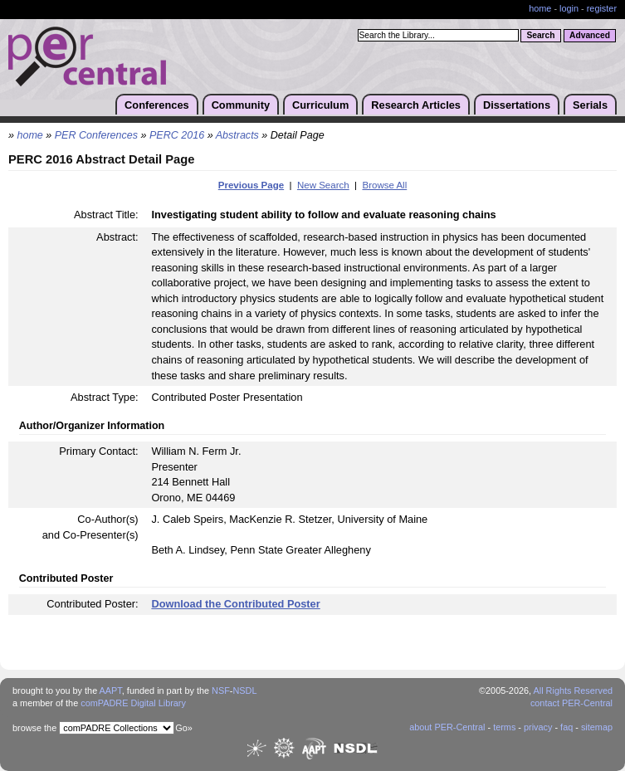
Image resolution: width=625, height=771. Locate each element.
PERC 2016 (176, 135)
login (569, 8)
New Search (323, 185)
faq (566, 727)
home (540, 8)
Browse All (384, 185)
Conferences (157, 105)
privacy (538, 727)
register (602, 8)
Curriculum (320, 105)
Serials (590, 105)
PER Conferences (96, 135)
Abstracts (237, 135)
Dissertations (516, 105)
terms (504, 727)
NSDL (244, 690)
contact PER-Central (571, 703)
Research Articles (416, 105)
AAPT (111, 690)
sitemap (597, 727)
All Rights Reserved (573, 690)
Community (241, 105)
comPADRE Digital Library (133, 703)
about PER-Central (447, 727)
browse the (34, 728)
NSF (221, 690)
